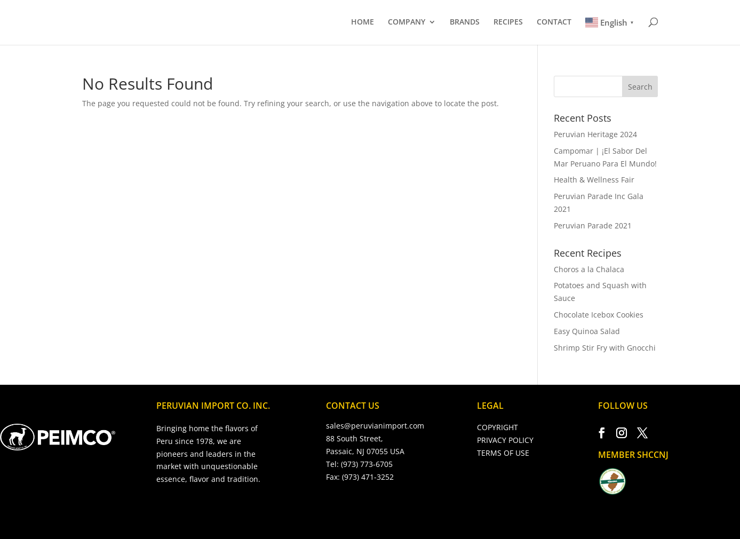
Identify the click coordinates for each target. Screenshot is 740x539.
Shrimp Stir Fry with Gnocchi (605, 348)
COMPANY (406, 22)
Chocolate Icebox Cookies (598, 315)
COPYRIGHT (497, 427)
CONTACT (554, 22)
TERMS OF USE (503, 453)
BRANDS (465, 22)
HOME (362, 22)
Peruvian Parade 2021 (593, 225)
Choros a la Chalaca (589, 269)
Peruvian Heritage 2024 (595, 134)
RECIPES (508, 22)
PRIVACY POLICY (505, 440)
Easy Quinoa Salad (587, 331)
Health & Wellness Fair (594, 180)
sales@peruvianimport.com (375, 426)
